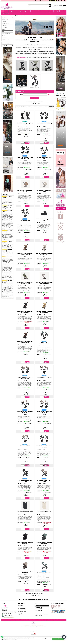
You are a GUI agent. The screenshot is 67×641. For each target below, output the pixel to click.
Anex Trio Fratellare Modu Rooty (44, 377)
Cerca (21, 94)
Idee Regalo (56, 11)
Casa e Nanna (33, 11)
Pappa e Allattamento (6, 33)
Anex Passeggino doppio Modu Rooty (44, 481)
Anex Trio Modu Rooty (25, 446)
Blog (8, 13)
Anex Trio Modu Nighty (25, 220)
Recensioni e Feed (22, 608)
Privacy (16, 639)
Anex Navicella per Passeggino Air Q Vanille (44, 191)
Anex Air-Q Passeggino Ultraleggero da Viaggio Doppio (25, 342)
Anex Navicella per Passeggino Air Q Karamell (25, 191)
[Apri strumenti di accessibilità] (64, 637)
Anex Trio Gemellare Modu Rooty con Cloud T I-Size (44, 412)
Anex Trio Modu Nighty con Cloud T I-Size (44, 158)
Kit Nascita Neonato (5, 39)
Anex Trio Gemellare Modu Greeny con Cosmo (44, 446)
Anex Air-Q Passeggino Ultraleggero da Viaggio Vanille (44, 254)
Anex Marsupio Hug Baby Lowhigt (25, 511)
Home (2, 11)
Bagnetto (40, 11)
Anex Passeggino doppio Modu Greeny (44, 573)
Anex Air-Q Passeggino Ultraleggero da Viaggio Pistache (25, 283)
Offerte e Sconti (5, 19)
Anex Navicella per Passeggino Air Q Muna (44, 219)
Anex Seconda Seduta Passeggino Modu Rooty (25, 571)
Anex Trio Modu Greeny (44, 342)
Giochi (51, 11)
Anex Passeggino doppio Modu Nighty (25, 481)
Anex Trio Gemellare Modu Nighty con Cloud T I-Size (25, 158)
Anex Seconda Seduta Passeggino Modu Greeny (44, 543)
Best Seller (21, 614)
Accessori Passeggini (18, 11)
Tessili (44, 11)
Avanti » (38, 103)
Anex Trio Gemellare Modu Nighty (44, 123)
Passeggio (11, 11)
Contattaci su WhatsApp (8, 615)
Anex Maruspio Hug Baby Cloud (44, 511)
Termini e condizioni (22, 610)
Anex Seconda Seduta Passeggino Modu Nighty (25, 543)
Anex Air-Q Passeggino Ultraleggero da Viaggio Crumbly (44, 283)
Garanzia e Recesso (22, 611)
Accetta (58, 638)
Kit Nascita (62, 11)
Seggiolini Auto (27, 11)
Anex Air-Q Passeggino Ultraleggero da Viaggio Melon (44, 312)
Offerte (6, 11)
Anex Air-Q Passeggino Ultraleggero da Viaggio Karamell (25, 254)
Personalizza (44, 638)
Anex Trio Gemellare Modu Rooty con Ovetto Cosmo (25, 378)
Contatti (20, 606)
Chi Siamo (21, 605)
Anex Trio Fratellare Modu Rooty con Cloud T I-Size (25, 412)
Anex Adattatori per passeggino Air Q (25, 123)
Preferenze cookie (33, 631)
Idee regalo (4, 37)
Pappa (48, 11)
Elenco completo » (10, 297)
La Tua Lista (3, 13)
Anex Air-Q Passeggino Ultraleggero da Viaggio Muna (25, 312)
